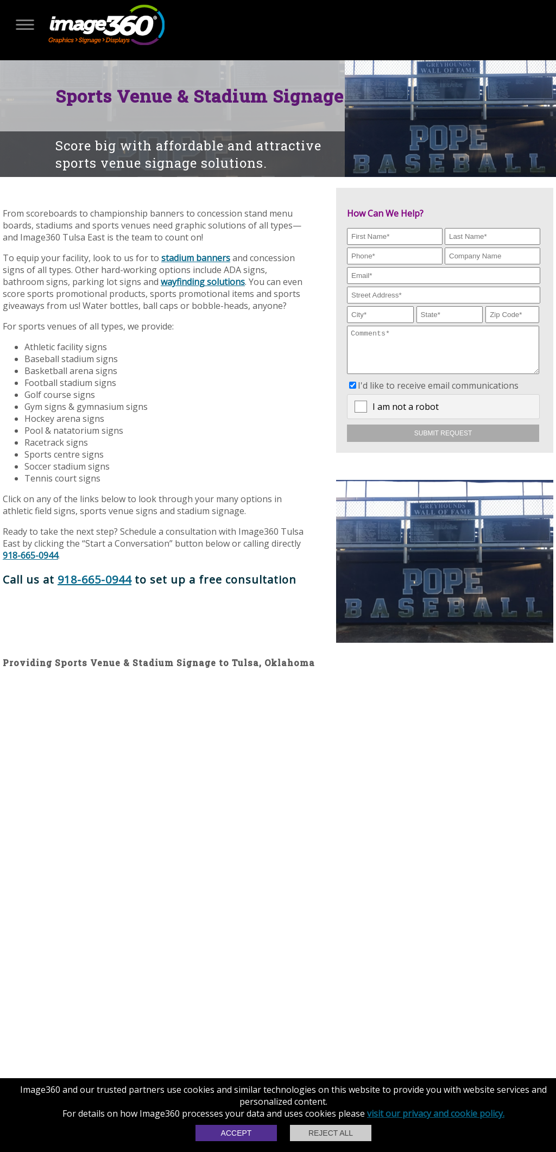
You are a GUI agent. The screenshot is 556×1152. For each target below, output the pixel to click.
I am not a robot (405, 415)
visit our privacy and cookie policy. (435, 1113)
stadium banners (195, 258)
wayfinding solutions (203, 282)
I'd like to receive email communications (438, 394)
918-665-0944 (30, 555)
